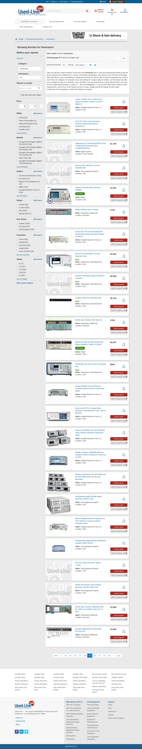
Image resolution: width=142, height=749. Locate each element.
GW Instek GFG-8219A (98, 691)
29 (90, 656)
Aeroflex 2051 (78, 674)
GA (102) (21, 272)
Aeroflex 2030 (20, 677)
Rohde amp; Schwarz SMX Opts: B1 (88, 320)
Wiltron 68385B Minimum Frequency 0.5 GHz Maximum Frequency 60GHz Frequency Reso (90, 521)
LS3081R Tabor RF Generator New (88, 298)
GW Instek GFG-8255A (59, 688)
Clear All (20, 58)
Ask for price (118, 108)
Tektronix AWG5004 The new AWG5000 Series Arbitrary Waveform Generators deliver (90, 432)
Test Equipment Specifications (93, 726)
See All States (22, 279)
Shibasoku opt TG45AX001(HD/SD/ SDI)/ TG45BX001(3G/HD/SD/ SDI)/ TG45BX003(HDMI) (90, 145)
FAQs (110, 705)
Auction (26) (22, 205)
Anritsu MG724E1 (40, 681)
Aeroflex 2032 (58, 677)
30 (95, 656)
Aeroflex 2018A (117, 677)
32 (104, 656)
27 (80, 656)
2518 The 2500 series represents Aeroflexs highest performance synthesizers (87, 123)
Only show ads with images (29, 95)
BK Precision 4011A (118, 674)
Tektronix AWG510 (80, 684)
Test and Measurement (35, 39)
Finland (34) (22, 242)
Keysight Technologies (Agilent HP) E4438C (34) (29, 148)
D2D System (71, 736)
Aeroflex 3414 (39, 674)
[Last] (118, 656)
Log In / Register (118, 2)
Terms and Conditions (116, 718)
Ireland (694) (22, 248)
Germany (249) (23, 245)
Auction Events (80, 22)
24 (65, 656)
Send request (119, 152)
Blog (17, 724)
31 (99, 656)
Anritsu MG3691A (79, 681)
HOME (21, 39)
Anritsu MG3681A (21, 681)
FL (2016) (21, 269)
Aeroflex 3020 (20, 674)
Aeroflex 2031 (39, 677)
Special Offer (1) (24, 213)
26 (75, 656)
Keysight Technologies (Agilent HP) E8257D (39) (29, 143)
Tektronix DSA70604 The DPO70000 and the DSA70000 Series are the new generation (90, 476)
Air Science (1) (23, 179)
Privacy (111, 715)
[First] (56, 656)
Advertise (100, 22)
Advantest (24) (23, 127)
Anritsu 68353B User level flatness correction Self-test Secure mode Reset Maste (89, 388)
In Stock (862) (23, 208)
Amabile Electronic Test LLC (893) (28, 191)
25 (70, 656)
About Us (19, 718)
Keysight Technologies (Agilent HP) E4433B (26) (29, 162)
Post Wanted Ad (26, 27)
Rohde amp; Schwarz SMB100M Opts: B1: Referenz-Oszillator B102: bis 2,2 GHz (89, 609)
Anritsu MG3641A (21, 684)
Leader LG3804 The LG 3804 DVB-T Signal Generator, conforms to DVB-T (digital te (89, 101)
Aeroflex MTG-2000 (80, 677)
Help (110, 708)
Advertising (70, 739)
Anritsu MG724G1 (60, 681)
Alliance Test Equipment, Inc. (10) (29, 183)
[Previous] (61, 656)
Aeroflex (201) (23, 129)
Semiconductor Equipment (92, 715)
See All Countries (23, 255)
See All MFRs (22, 133)
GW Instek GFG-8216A (117, 688)
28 (85, 656)
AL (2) (20, 263)
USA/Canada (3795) (25, 229)
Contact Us (47, 27)
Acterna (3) (22, 118)
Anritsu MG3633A (118, 681)
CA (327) (21, 266)
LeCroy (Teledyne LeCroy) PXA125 (98, 682)
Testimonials (20, 721)
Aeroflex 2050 (58, 674)
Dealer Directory (56, 22)
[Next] (114, 656)
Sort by (70, 65)
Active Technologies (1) (26, 121)
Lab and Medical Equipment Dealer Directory (72, 722)
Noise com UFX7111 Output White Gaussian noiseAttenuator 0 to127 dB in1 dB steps (90, 410)
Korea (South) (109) (25, 251)
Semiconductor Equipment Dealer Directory (72, 730)
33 (109, 656)
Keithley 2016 (116, 684)
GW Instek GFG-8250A (79, 688)
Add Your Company (73, 705)
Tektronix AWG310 (60, 684)
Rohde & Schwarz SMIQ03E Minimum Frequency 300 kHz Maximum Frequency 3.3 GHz (90, 454)
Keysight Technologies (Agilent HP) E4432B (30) (29, 154)
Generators (51, 39)
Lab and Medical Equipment (93, 709)
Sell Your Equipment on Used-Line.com (73, 709)
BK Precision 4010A (99, 674)
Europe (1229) (23, 223)
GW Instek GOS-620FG (21, 688)
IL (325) (21, 275)
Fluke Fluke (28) (24, 158)
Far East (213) (23, 226)
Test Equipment (93, 705)
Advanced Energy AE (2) (27, 124)
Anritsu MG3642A (40, 684)
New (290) (22, 210)
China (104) (22, 239)
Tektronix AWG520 (99, 686)
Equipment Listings (29, 21)
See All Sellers (22, 196)
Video (103, 2)
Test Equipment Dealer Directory (74, 715)
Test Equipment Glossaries (93, 738)
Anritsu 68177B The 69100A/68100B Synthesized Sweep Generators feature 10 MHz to (89, 234)
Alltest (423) (22, 187)
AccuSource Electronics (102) (29, 176)
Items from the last (54, 65)
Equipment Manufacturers (92, 721)
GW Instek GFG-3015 (40, 688)
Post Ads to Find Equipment (93, 732)
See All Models (22, 167)
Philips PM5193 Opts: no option (87, 210)
